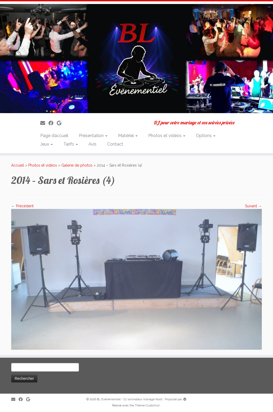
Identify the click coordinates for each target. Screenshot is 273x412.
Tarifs (70, 144)
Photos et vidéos (166, 135)
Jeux (46, 144)
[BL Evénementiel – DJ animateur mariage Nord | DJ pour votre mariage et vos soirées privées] (136, 58)
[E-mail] (44, 123)
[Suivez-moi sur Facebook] (53, 123)
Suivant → (253, 206)
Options (205, 135)
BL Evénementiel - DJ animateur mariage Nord (129, 399)
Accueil (17, 165)
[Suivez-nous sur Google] (61, 123)
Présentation (93, 135)
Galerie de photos (77, 165)
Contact (115, 144)
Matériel (128, 135)
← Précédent (22, 206)
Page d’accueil (54, 135)
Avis (93, 144)
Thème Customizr (147, 405)
